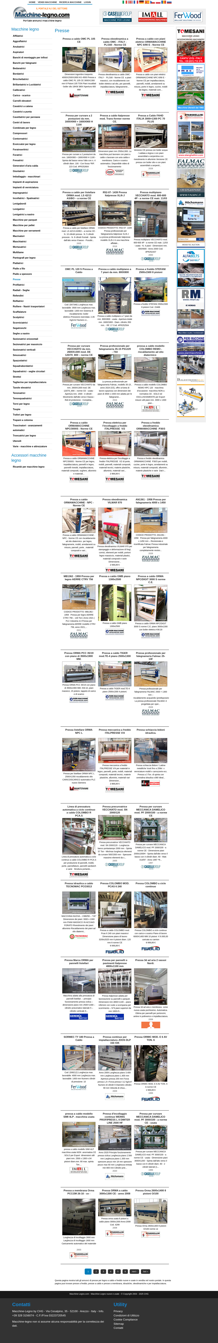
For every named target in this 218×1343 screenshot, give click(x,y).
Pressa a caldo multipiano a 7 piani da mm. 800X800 (114, 270)
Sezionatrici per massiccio (27, 344)
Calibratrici (19, 90)
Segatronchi (19, 328)
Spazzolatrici (20, 360)
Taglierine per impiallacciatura (29, 382)
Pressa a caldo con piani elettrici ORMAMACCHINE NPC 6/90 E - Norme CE (151, 41)
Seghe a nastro (21, 333)
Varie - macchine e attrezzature (30, 446)
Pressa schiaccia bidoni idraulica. (151, 731)
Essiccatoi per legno (24, 144)
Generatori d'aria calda (25, 166)
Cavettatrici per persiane (26, 117)
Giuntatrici (19, 171)
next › (134, 1271)
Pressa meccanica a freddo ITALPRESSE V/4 (115, 731)
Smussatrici (19, 355)
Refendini (18, 295)
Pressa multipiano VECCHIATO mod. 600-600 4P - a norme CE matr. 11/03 (150, 195)
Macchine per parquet (25, 220)
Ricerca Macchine (70, 2)
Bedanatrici (19, 68)
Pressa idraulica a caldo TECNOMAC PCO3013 (79, 885)
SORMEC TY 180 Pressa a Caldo (79, 1038)
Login (87, 2)
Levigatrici (19, 209)
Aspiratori (18, 52)
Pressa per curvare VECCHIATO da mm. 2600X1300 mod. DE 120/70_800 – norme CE (79, 350)
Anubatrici (18, 46)
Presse (17, 279)
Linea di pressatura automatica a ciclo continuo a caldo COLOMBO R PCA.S (78, 811)
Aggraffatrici (20, 41)
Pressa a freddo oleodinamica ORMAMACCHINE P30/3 (150, 425)
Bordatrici (18, 74)
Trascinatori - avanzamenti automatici (27, 427)
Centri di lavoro (21, 122)
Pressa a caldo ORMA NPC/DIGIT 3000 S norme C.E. (150, 579)
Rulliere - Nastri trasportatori (29, 306)
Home (32, 2)
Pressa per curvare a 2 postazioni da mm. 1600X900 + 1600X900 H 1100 (79, 120)
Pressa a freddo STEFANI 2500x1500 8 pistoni (151, 270)
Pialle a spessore (22, 274)
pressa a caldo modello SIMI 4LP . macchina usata (78, 1115)
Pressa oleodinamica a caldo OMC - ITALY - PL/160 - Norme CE (114, 41)
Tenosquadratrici (22, 398)
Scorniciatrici (20, 322)
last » (145, 1271)
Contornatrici (20, 138)
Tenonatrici (19, 393)
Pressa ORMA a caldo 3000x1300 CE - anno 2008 (114, 1192)
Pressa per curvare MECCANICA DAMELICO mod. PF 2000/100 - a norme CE (150, 811)
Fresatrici (18, 160)
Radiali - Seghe (21, 290)
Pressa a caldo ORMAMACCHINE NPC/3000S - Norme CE (79, 425)
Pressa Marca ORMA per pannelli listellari (79, 962)
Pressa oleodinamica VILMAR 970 (115, 501)
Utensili (17, 441)
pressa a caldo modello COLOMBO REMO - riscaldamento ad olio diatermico (150, 350)
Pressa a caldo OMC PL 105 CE (79, 40)
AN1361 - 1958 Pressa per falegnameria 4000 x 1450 (151, 501)
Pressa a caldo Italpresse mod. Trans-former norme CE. (115, 118)
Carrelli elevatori (22, 101)
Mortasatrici (19, 247)
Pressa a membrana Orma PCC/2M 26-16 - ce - (79, 1192)
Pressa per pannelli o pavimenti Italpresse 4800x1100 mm (114, 963)
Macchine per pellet (24, 225)
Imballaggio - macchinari (26, 176)
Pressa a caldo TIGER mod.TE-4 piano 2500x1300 (115, 654)
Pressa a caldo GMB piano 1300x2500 (115, 578)
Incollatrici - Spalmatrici (26, 198)
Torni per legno (21, 404)
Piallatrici (18, 263)
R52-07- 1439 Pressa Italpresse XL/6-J (115, 194)
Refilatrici (18, 301)
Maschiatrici (19, 241)
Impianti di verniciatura (25, 187)
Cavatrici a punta (22, 111)
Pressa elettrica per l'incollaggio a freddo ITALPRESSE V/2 (114, 425)
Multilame (18, 252)
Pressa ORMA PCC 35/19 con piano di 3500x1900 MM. (78, 656)
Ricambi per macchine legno (29, 467)
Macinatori (19, 236)
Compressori (20, 133)
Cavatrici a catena (23, 106)
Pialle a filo (19, 268)
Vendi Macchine (47, 2)
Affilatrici (18, 36)
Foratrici (17, 155)
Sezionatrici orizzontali (25, 339)
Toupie (16, 409)
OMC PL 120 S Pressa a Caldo (79, 270)
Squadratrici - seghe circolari (29, 371)
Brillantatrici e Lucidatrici (27, 84)
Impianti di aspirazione (25, 182)
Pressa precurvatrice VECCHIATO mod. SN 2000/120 (114, 809)
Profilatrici (18, 285)
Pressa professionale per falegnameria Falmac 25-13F (150, 656)
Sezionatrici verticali (24, 350)
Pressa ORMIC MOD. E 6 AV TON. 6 (150, 1038)
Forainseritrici (20, 149)
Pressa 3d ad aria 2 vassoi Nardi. (150, 962)
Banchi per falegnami (25, 63)
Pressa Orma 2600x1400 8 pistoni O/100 (151, 1192)
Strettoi (17, 377)
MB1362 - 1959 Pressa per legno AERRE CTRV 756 (79, 578)
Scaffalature (19, 312)
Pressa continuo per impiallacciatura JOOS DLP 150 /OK (115, 1040)
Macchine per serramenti (26, 230)
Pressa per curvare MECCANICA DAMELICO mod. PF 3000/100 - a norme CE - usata (150, 1118)
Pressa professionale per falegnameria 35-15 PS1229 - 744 (115, 349)
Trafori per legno (22, 414)
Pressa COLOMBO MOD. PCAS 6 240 (114, 885)
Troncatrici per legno (24, 435)
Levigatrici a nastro (23, 214)
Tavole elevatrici (22, 387)
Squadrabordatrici (23, 366)
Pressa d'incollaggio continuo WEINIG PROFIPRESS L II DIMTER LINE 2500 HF (115, 1118)
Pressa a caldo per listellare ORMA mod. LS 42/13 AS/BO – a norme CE (78, 195)
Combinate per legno (24, 128)
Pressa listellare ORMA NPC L (78, 731)
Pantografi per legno (24, 258)
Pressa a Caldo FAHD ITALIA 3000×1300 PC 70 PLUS (151, 118)
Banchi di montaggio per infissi (30, 57)
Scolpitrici (18, 317)
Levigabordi (19, 203)
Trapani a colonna (23, 420)
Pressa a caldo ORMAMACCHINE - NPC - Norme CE (79, 502)
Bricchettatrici (21, 79)
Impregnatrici (20, 193)
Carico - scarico (21, 95)
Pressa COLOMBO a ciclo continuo (151, 885)
